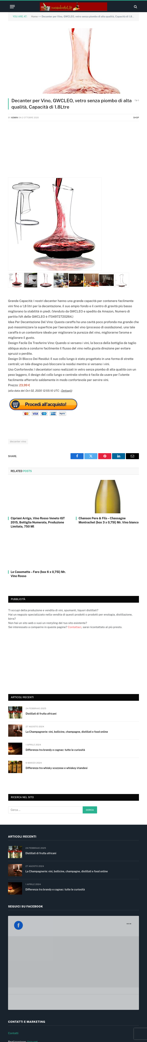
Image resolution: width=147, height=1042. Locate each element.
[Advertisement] (73, 151)
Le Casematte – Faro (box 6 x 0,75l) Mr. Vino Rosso (38, 574)
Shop (136, 117)
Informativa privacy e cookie (26, 1002)
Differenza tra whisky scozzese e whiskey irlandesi (57, 768)
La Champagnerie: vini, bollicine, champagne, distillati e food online (67, 731)
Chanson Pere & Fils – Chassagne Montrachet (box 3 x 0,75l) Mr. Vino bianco (109, 520)
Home (34, 16)
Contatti (13, 968)
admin (14, 117)
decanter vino (18, 441)
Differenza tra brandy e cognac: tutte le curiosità (55, 749)
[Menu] (12, 6)
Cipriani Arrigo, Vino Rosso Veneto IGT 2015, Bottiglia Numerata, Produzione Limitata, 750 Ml (38, 522)
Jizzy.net (32, 976)
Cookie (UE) (15, 1010)
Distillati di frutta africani (41, 713)
